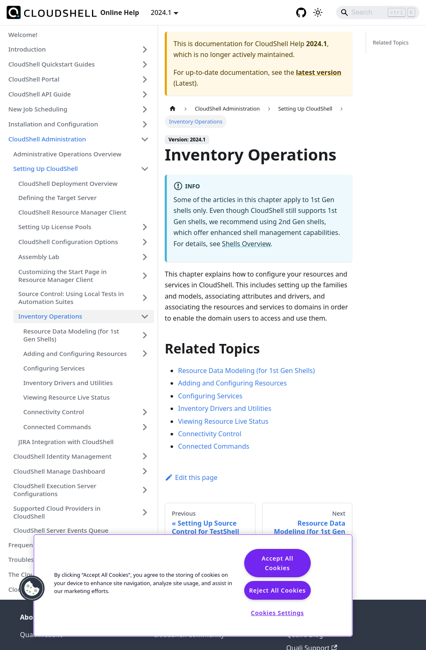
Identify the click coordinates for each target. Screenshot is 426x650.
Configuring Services (54, 368)
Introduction (27, 49)
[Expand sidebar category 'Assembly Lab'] (145, 257)
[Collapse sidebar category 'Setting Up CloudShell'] (145, 168)
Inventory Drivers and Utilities (68, 382)
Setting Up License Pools (54, 226)
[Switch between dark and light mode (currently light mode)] (317, 12)
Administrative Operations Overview (67, 154)
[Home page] (173, 108)
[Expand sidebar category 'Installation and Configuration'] (145, 124)
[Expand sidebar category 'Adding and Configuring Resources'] (145, 353)
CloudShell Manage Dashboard (59, 471)
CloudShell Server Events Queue (61, 530)
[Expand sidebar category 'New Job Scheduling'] (145, 109)
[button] (32, 588)
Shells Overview (246, 243)
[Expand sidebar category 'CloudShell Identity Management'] (145, 456)
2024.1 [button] (161, 12)
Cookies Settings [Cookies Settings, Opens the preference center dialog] (277, 613)
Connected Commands (57, 427)
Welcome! (22, 34)
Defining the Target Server (57, 197)
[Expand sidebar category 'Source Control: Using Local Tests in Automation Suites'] (145, 297)
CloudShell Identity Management (62, 456)
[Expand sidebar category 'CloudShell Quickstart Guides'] (145, 64)
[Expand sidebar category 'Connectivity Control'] (145, 412)
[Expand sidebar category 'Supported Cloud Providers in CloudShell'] (145, 512)
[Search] (377, 12)
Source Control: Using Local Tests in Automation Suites (71, 297)
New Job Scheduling (37, 109)
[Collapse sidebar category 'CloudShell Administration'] (145, 139)
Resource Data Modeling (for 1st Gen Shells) (71, 335)
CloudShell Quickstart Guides (51, 64)
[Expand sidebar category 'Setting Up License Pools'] (145, 227)
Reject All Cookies (277, 590)
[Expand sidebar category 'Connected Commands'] (145, 427)
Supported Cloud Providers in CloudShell (57, 512)
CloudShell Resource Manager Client (72, 212)
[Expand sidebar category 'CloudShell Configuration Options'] (145, 242)
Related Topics (391, 42)
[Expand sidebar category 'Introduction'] (145, 49)
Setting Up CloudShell (45, 168)
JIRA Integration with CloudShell (66, 441)
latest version (318, 72)
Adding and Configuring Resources (75, 353)
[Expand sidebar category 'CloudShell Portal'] (145, 79)
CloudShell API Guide (39, 94)
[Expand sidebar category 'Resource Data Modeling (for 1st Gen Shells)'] (145, 335)
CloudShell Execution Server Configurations (55, 490)
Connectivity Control (53, 412)
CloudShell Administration (47, 139)
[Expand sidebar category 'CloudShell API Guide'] (145, 94)
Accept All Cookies (277, 563)
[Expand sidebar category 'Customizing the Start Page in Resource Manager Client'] (145, 275)
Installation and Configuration (53, 124)
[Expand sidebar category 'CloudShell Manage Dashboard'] (145, 471)
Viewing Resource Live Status (66, 397)
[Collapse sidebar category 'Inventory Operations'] (145, 316)
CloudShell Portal (33, 79)
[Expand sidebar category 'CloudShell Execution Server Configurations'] (145, 489)
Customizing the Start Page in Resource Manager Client (62, 275)
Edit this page (191, 477)
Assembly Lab (38, 256)
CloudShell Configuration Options (68, 241)
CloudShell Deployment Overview (67, 183)
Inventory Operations (50, 316)
